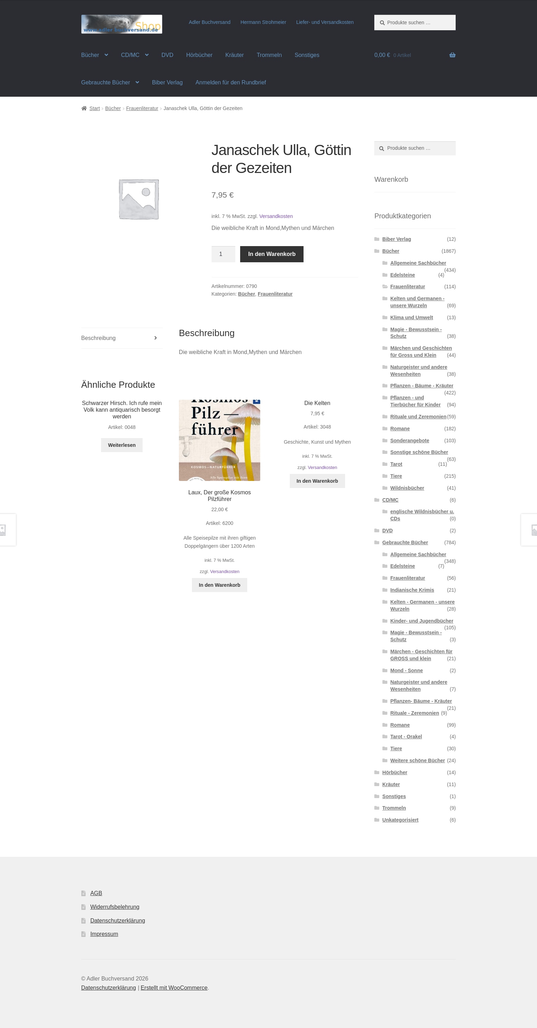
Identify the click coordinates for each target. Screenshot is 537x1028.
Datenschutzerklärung (117, 921)
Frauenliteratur (142, 108)
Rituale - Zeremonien (414, 713)
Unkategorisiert (400, 820)
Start (94, 108)
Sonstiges (307, 55)
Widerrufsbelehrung (114, 907)
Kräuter (234, 55)
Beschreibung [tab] (98, 338)
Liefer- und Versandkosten (325, 22)
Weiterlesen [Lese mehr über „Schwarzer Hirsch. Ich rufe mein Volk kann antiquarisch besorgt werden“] (122, 445)
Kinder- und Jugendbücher (421, 621)
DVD (168, 55)
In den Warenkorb (272, 254)
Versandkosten (276, 216)
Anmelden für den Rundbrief (230, 82)
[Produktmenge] (224, 254)
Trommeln (269, 55)
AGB (96, 893)
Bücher (90, 55)
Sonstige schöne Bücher (419, 452)
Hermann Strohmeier (263, 22)
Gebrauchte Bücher (105, 82)
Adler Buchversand (209, 22)
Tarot (396, 464)
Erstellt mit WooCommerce (174, 988)
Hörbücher (199, 55)
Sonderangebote (409, 440)
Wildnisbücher (407, 488)
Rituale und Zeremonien (418, 416)
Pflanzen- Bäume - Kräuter (421, 701)
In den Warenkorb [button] (220, 585)
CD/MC (130, 55)
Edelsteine (402, 275)
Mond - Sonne (406, 670)
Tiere (396, 476)
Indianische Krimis (412, 590)
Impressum (104, 934)
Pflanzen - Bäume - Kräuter (421, 385)
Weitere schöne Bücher (417, 760)
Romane (400, 428)
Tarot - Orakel (406, 736)
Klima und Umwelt (411, 317)
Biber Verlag (167, 82)
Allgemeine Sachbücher (418, 263)
